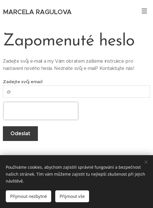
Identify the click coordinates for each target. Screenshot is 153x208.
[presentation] (41, 111)
